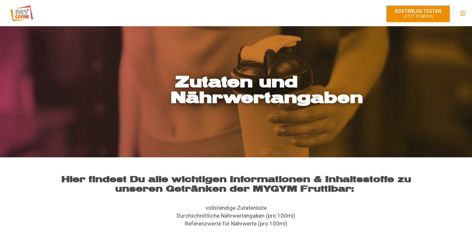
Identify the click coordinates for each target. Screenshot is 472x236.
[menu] (462, 13)
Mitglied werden (418, 14)
